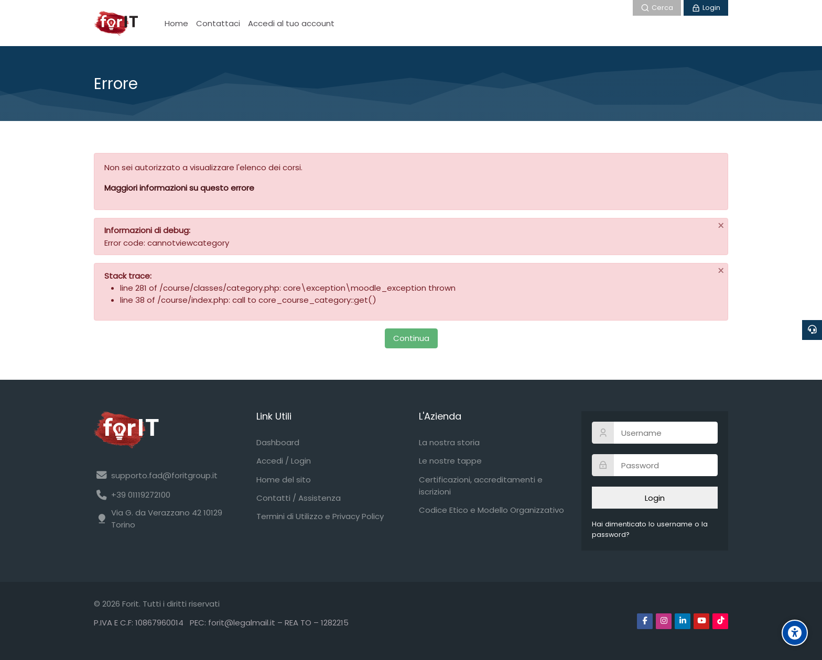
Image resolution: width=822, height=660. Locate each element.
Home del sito (283, 479)
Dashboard (277, 442)
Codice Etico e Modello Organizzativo (491, 509)
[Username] (655, 433)
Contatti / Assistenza (298, 497)
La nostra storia (449, 442)
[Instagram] (664, 621)
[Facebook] (645, 621)
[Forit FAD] (116, 23)
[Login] (706, 8)
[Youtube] (701, 621)
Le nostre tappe (450, 460)
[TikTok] (720, 621)
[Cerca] (657, 8)
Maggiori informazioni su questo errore (179, 187)
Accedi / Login (283, 460)
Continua (411, 338)
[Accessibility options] (795, 633)
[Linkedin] (682, 621)
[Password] (655, 465)
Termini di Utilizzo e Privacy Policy (320, 516)
